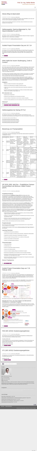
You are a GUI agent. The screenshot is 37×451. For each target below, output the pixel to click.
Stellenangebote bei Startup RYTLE (14, 110)
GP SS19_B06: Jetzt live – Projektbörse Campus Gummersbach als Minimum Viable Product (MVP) (18, 186)
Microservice (7, 263)
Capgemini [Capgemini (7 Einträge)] (10, 389)
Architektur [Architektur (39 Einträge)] (7, 389)
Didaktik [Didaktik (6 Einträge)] (13, 389)
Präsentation (6, 55)
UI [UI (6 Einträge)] (17, 390)
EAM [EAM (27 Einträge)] (19, 389)
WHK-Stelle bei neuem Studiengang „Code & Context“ (10, 400)
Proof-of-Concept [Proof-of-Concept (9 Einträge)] (7, 390)
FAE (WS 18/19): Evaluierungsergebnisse (15, 331)
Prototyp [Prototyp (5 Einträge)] (12, 390)
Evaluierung (5, 345)
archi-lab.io (15, 19)
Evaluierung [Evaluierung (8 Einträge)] (21, 389)
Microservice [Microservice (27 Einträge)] (32, 389)
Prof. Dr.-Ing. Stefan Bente (16, 17)
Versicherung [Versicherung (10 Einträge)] (21, 390)
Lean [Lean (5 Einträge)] (26, 389)
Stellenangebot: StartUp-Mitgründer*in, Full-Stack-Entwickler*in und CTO (16, 30)
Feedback (9, 345)
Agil (4, 263)
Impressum (2, 406)
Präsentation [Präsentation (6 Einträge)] (15, 390)
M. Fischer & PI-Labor (32, 408)
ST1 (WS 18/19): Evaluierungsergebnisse (15, 350)
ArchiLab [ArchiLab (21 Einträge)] (4, 389)
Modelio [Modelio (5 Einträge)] (2, 390)
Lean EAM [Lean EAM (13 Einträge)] (29, 389)
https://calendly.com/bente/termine (23, 383)
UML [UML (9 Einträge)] (18, 390)
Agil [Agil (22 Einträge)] (2, 389)
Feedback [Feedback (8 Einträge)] (24, 389)
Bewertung (5, 179)
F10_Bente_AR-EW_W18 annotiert (7, 343)
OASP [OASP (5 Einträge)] (4, 390)
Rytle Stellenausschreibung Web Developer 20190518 (10, 119)
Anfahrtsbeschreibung (30, 381)
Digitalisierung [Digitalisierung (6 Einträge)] (16, 389)
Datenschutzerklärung (8, 406)
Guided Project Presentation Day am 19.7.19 (16, 45)
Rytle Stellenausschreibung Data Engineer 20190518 (10, 122)
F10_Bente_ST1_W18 (5, 358)
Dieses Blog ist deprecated (11, 14)
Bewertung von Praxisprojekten (12, 129)
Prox (10, 263)
